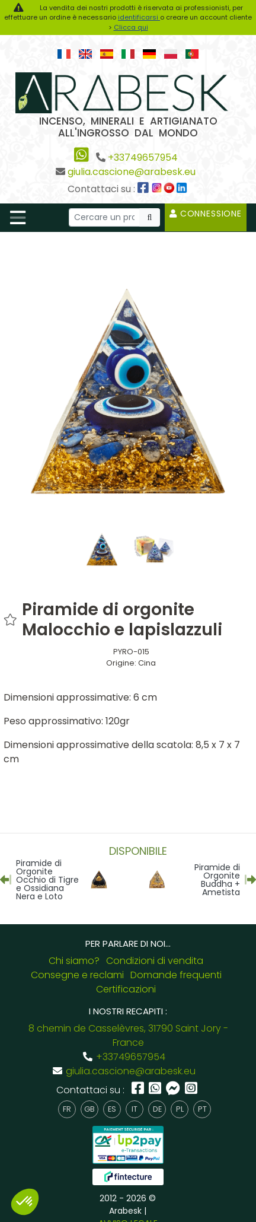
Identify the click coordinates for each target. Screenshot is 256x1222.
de (157, 1109)
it (134, 1109)
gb (89, 1109)
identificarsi (139, 17)
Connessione (205, 213)
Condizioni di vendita (154, 961)
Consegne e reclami (77, 975)
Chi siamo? (74, 961)
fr (67, 1109)
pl (180, 1109)
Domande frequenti (176, 975)
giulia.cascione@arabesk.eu (132, 172)
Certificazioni (126, 989)
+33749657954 (143, 157)
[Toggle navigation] (17, 217)
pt (202, 1109)
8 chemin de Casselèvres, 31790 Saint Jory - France (128, 1035)
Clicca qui (131, 27)
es (112, 1109)
